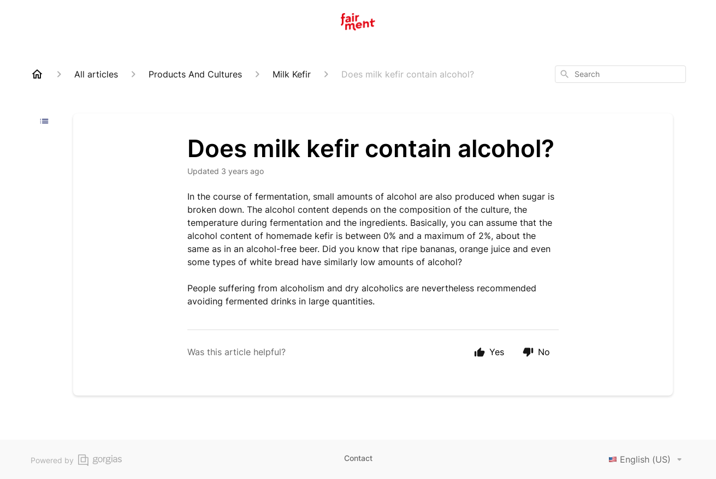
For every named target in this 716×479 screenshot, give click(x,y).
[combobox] (620, 74)
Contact (358, 458)
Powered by (76, 460)
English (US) (647, 459)
